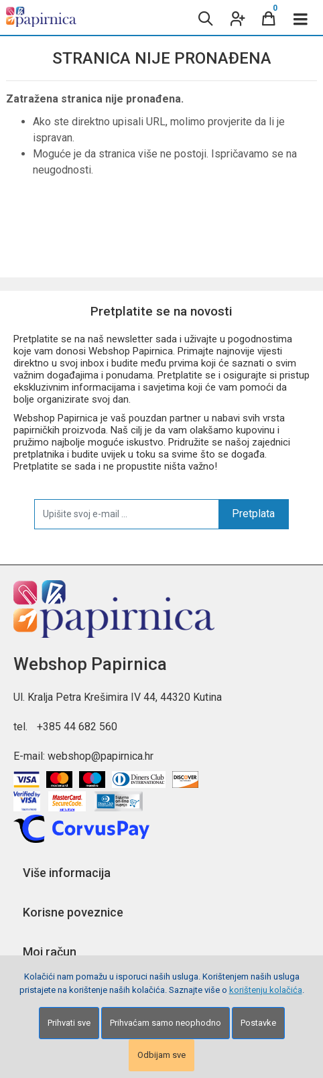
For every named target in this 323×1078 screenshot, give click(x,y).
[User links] (236, 17)
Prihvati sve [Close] (69, 1023)
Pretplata (253, 513)
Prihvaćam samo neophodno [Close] (165, 1023)
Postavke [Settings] (258, 1023)
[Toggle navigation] (301, 17)
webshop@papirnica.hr (100, 756)
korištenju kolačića (265, 990)
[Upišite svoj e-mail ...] (126, 514)
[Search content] (204, 17)
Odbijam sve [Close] (161, 1055)
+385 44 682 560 (77, 726)
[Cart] (269, 17)
